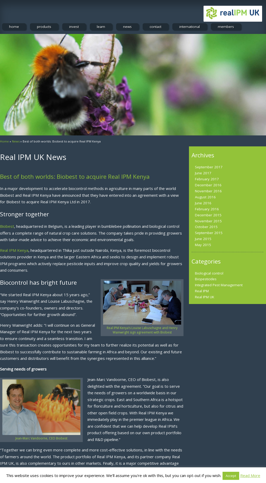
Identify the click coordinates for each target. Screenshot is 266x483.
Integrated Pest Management (219, 285)
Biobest (7, 226)
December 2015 (208, 215)
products (44, 26)
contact (155, 26)
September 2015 (209, 232)
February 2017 (207, 179)
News (16, 141)
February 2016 (207, 209)
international (189, 26)
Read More (250, 475)
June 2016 (203, 203)
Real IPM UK (204, 297)
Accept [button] (231, 475)
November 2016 (208, 191)
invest (74, 26)
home (14, 26)
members (226, 26)
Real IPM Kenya (14, 250)
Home (4, 141)
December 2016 (208, 185)
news (127, 26)
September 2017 (209, 167)
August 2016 (205, 197)
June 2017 (203, 173)
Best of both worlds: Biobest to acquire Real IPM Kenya (75, 176)
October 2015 (206, 226)
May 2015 (203, 244)
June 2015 (203, 238)
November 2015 (208, 221)
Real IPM (202, 291)
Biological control (209, 273)
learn (101, 26)
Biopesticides (206, 279)
